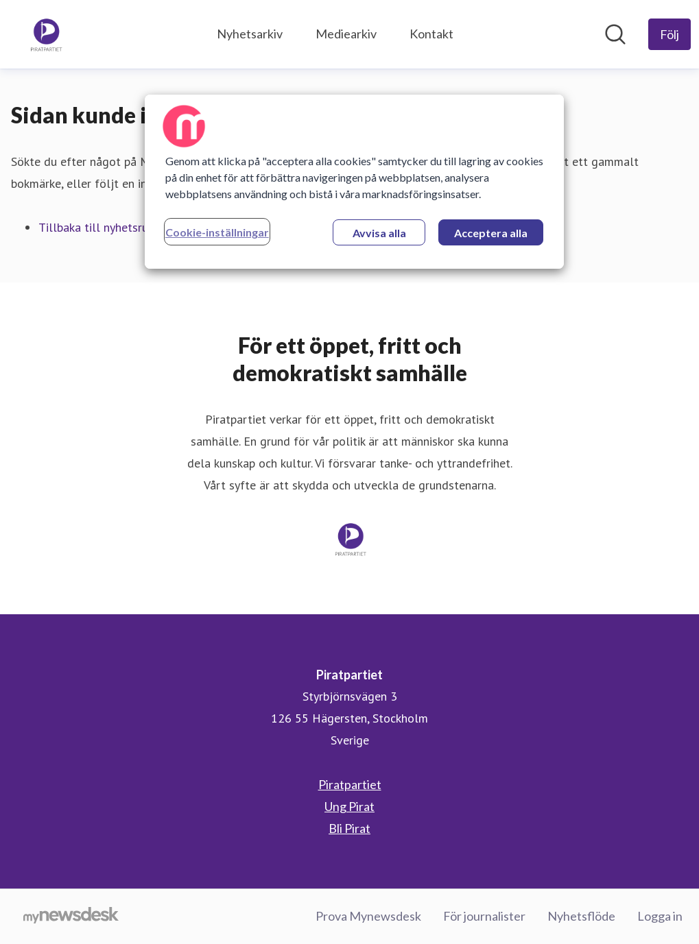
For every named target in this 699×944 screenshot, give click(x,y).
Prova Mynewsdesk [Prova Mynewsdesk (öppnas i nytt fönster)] (368, 915)
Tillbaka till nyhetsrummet (108, 227)
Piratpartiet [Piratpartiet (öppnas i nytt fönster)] (349, 784)
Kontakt (431, 33)
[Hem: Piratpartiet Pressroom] (45, 34)
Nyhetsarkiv (250, 33)
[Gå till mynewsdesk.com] (71, 917)
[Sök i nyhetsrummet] (615, 34)
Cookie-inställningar (217, 232)
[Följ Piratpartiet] (669, 34)
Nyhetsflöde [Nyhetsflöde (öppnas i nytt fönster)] (581, 915)
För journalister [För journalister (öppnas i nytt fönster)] (484, 915)
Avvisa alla (379, 232)
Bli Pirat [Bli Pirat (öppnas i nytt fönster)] (349, 828)
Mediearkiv (346, 33)
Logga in (660, 915)
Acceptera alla (491, 232)
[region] (354, 182)
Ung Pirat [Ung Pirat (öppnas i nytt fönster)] (349, 806)
